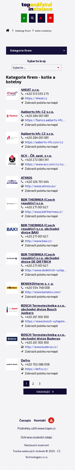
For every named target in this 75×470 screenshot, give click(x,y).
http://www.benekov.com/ (41, 292)
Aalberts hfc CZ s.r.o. (37, 111)
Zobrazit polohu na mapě (39, 102)
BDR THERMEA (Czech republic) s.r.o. (38, 201)
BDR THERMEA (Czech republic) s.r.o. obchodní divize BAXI (40, 228)
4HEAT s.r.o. (30, 89)
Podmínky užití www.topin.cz (36, 428)
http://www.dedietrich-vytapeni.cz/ (44, 270)
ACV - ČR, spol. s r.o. (36, 155)
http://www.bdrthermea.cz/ (42, 211)
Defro (25, 360)
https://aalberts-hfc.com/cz (42, 142)
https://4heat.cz (34, 98)
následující (45, 391)
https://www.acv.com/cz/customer (44, 164)
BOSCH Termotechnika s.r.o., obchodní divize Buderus (43, 336)
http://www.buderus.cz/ (39, 347)
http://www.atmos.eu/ (38, 186)
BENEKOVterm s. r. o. (37, 283)
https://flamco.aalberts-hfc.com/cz (44, 120)
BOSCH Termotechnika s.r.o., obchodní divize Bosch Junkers (43, 308)
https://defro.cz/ (34, 369)
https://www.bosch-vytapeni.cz (44, 321)
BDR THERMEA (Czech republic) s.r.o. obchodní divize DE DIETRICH (40, 257)
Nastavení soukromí (36, 445)
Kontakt (40, 420)
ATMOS (26, 177)
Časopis (25, 420)
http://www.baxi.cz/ (36, 241)
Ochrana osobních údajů (36, 437)
